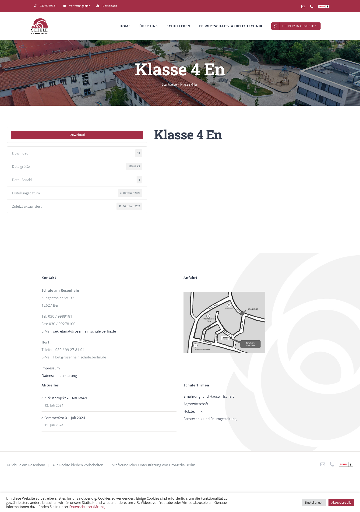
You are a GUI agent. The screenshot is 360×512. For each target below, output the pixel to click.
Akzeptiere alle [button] (341, 502)
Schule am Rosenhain (28, 465)
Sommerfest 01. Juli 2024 (64, 417)
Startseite (169, 84)
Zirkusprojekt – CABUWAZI (65, 398)
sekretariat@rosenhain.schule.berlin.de (84, 331)
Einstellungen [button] (314, 502)
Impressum (51, 368)
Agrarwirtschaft (196, 403)
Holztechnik (193, 411)
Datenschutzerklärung (59, 375)
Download (77, 135)
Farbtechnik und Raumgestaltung (210, 418)
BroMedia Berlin (182, 465)
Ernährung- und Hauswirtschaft (209, 396)
